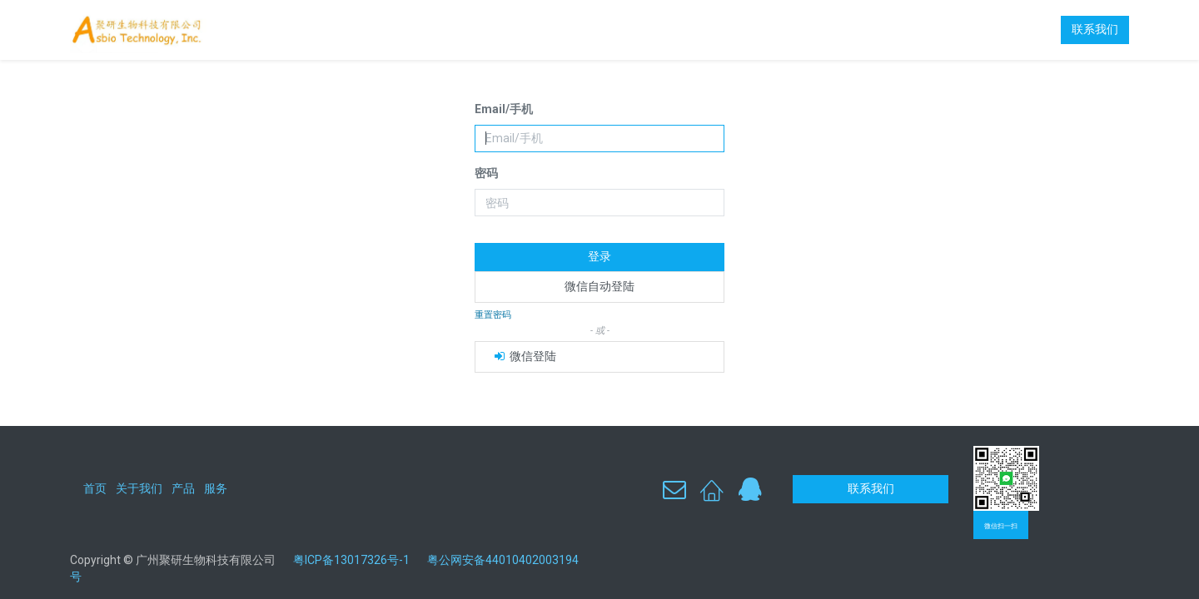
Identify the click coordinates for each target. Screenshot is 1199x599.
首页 (95, 488)
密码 (486, 173)
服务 (215, 488)
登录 (599, 256)
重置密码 (493, 314)
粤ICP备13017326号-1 (357, 560)
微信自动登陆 (599, 286)
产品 (183, 488)
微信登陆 (524, 356)
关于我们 (139, 488)
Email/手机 (504, 109)
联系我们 (1095, 29)
